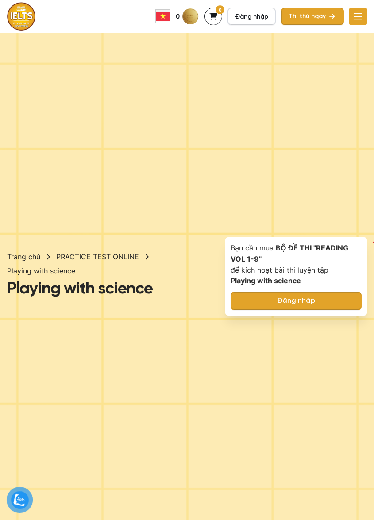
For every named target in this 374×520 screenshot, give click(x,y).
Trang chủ (23, 256)
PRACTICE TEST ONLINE (97, 256)
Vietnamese (163, 16)
